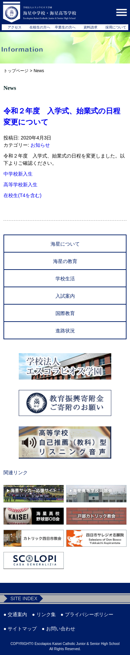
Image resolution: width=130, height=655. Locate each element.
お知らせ (40, 145)
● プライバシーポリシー (87, 614)
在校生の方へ (39, 27)
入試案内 (65, 296)
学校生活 (65, 278)
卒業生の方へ (65, 27)
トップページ (15, 70)
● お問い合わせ (58, 628)
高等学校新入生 (20, 184)
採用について (115, 27)
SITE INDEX (23, 598)
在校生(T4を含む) (22, 195)
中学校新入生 (18, 174)
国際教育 (65, 313)
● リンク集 (43, 614)
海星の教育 (65, 261)
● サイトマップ (20, 628)
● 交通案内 (15, 614)
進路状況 (65, 330)
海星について (65, 244)
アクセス (14, 27)
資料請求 (90, 27)
